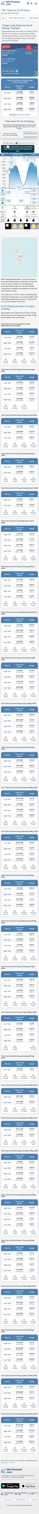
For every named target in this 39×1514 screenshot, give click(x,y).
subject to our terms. (8, 1462)
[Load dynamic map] (19, 258)
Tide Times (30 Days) (17, 18)
